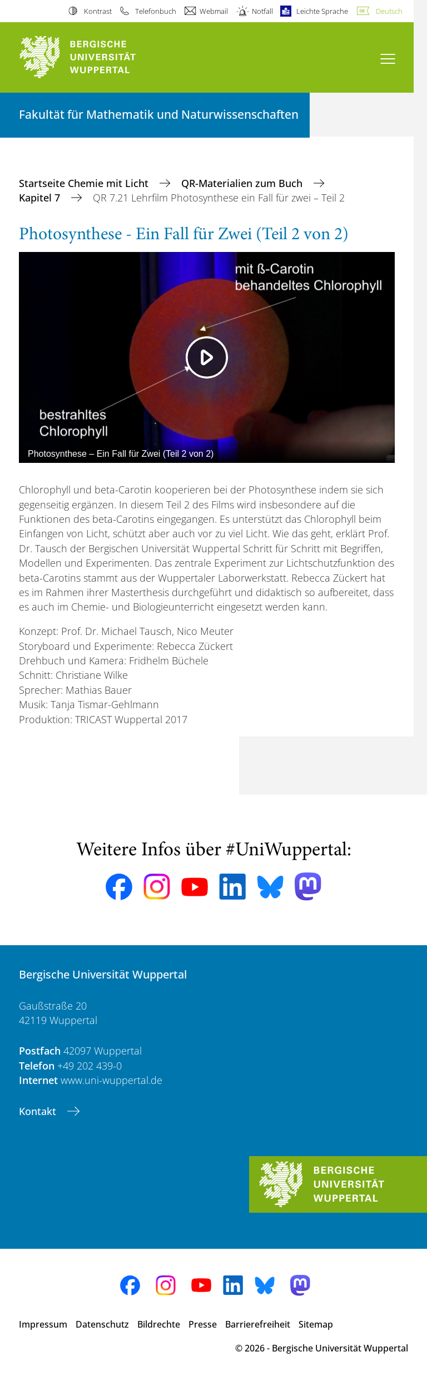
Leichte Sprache (322, 11)
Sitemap (316, 1324)
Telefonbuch (155, 11)
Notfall (262, 11)
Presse (202, 1324)
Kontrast (98, 11)
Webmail (214, 11)
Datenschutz (102, 1324)
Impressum (43, 1324)
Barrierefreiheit (257, 1324)
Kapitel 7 (41, 197)
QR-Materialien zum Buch (243, 183)
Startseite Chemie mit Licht (85, 183)
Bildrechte (158, 1324)
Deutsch (389, 11)
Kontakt (39, 1111)
